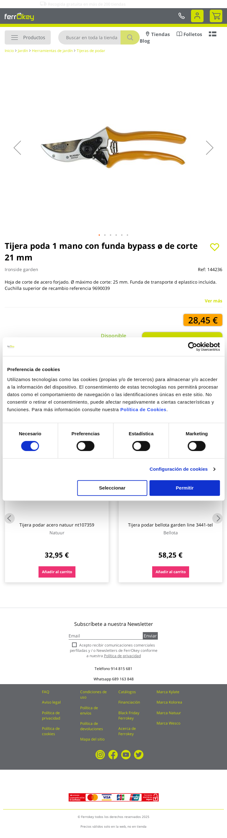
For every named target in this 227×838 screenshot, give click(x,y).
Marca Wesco (168, 723)
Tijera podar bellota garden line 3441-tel (170, 525)
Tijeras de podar (91, 50)
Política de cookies (51, 731)
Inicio (9, 50)
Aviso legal (51, 702)
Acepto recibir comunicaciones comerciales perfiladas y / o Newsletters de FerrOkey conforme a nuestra (113, 650)
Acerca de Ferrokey (127, 731)
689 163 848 (123, 679)
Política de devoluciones (91, 726)
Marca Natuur (169, 712)
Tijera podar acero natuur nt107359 (56, 525)
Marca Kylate (168, 691)
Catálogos (127, 691)
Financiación (129, 702)
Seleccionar (112, 487)
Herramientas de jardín (52, 50)
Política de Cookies (143, 409)
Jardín (23, 50)
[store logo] (19, 16)
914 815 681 (121, 668)
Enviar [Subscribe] (150, 636)
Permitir (185, 487)
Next (217, 518)
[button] (17, 148)
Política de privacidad (51, 715)
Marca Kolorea (169, 702)
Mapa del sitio (92, 739)
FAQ (45, 691)
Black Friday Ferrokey (128, 715)
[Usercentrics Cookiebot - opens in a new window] (192, 346)
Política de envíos (89, 710)
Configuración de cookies (179, 469)
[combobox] (99, 37)
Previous (9, 518)
